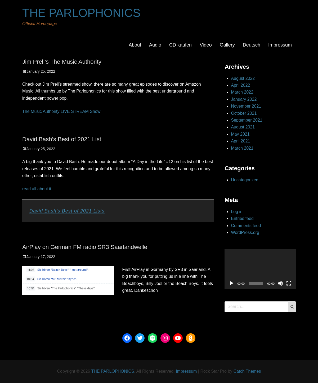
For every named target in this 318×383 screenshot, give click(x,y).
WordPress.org (245, 232)
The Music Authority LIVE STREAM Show (61, 111)
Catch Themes (247, 371)
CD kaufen (180, 45)
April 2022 (240, 85)
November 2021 (246, 106)
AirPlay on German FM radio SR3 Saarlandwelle (84, 247)
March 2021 (242, 148)
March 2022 (242, 92)
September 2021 (246, 120)
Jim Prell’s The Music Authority (61, 61)
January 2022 (244, 99)
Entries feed (242, 218)
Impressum (280, 45)
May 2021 (240, 134)
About (135, 45)
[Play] (231, 283)
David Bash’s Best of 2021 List (61, 139)
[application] (260, 269)
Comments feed (246, 225)
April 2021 (240, 141)
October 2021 (244, 113)
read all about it (36, 189)
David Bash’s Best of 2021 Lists (67, 211)
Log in (237, 211)
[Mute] (280, 283)
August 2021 (243, 127)
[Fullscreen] (289, 283)
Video (206, 45)
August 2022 (243, 78)
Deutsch (251, 45)
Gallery (227, 45)
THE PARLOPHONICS (81, 12)
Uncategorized (244, 180)
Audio (155, 45)
